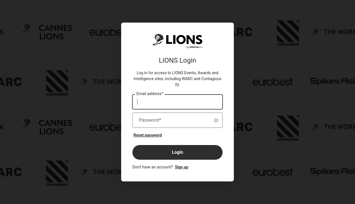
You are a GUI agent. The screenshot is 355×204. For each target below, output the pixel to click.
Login (177, 152)
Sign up (181, 167)
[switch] (216, 120)
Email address (149, 94)
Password (150, 120)
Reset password (148, 135)
